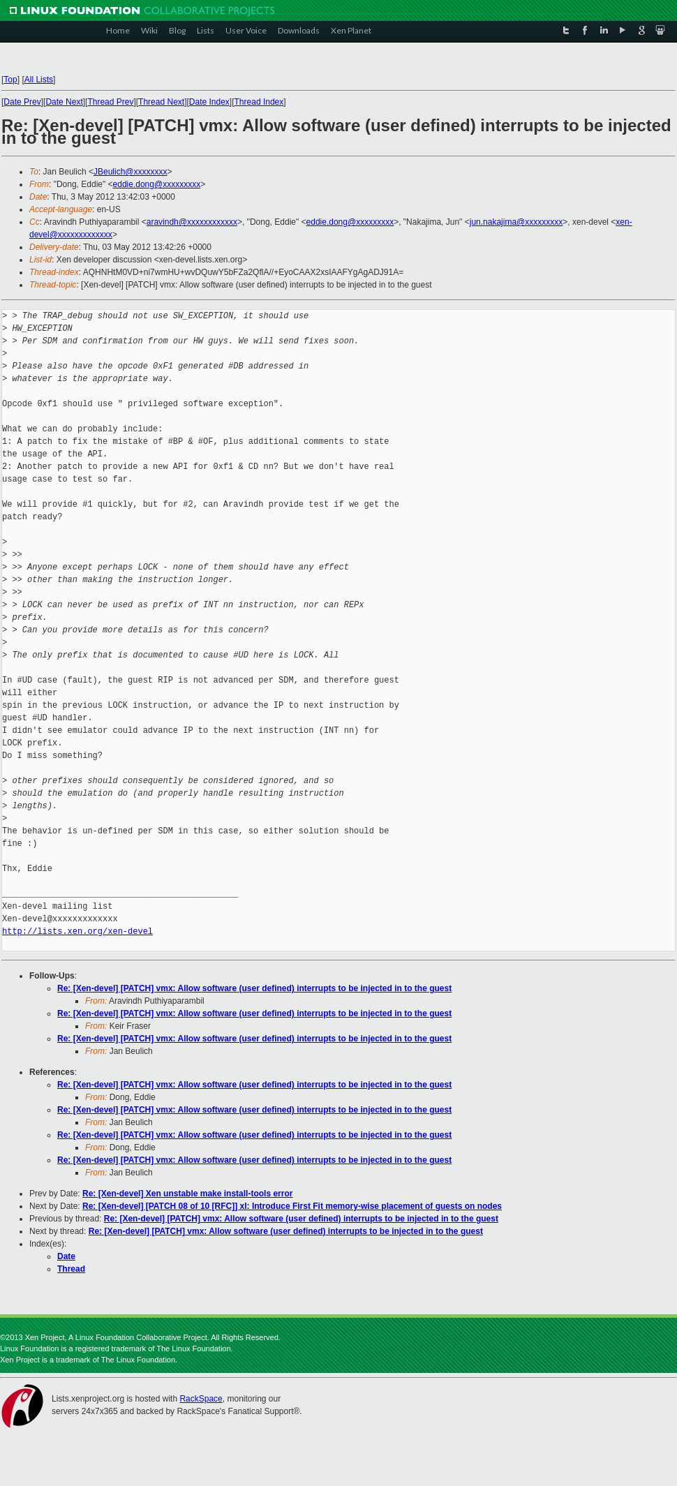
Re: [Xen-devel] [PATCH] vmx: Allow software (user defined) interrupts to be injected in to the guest (254, 988)
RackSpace (200, 1399)
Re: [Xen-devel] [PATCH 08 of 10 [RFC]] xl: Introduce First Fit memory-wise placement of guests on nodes (292, 1206)
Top (10, 79)
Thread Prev (110, 102)
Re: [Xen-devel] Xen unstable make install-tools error (187, 1193)
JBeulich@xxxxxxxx (131, 172)
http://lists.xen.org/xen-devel (77, 931)
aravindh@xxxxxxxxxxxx (192, 222)
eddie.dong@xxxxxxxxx (157, 184)
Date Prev (21, 102)
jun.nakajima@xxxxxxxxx (516, 222)
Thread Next (161, 102)
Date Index (209, 102)
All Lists (38, 79)
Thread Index (259, 102)
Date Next (63, 102)
